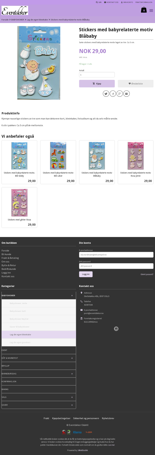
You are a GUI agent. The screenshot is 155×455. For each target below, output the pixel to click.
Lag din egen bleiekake (20, 334)
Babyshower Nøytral (19, 318)
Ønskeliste (136, 83)
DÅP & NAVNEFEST (10, 358)
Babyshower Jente (18, 303)
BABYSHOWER (8, 295)
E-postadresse (86, 250)
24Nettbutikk (83, 450)
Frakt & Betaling (10, 257)
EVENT (4, 350)
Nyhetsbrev (108, 418)
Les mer (111, 445)
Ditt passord (84, 261)
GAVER (5, 404)
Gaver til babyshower (19, 326)
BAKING (5, 389)
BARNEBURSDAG (9, 373)
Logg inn (6, 272)
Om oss (5, 261)
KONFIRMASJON (9, 381)
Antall (81, 70)
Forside (5, 19)
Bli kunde (6, 254)
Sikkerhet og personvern (86, 418)
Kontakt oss (8, 276)
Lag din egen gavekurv (20, 342)
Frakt (46, 418)
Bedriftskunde (9, 268)
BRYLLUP (5, 365)
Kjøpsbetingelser (61, 418)
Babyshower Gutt (18, 311)
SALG (4, 397)
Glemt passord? (147, 274)
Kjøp (97, 83)
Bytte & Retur (9, 265)
